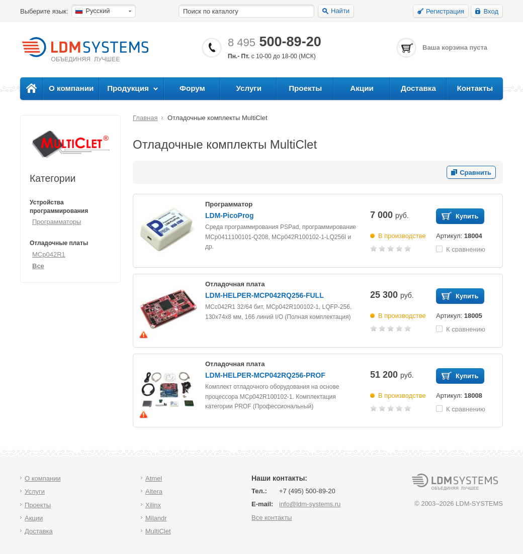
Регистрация (445, 11)
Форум (192, 88)
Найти (340, 11)
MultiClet (158, 531)
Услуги (249, 88)
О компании (71, 88)
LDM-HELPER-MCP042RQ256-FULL (264, 295)
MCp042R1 (48, 254)
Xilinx (153, 505)
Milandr (156, 518)
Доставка (418, 88)
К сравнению (465, 249)
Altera (153, 491)
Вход (491, 11)
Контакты (475, 88)
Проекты (305, 88)
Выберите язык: (44, 11)
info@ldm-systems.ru (309, 504)
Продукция (128, 88)
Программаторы (56, 222)
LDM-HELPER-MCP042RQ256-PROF (265, 375)
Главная (145, 118)
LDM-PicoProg (229, 215)
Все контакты (271, 517)
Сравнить (475, 172)
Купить (467, 216)
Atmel (153, 478)
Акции (362, 88)
